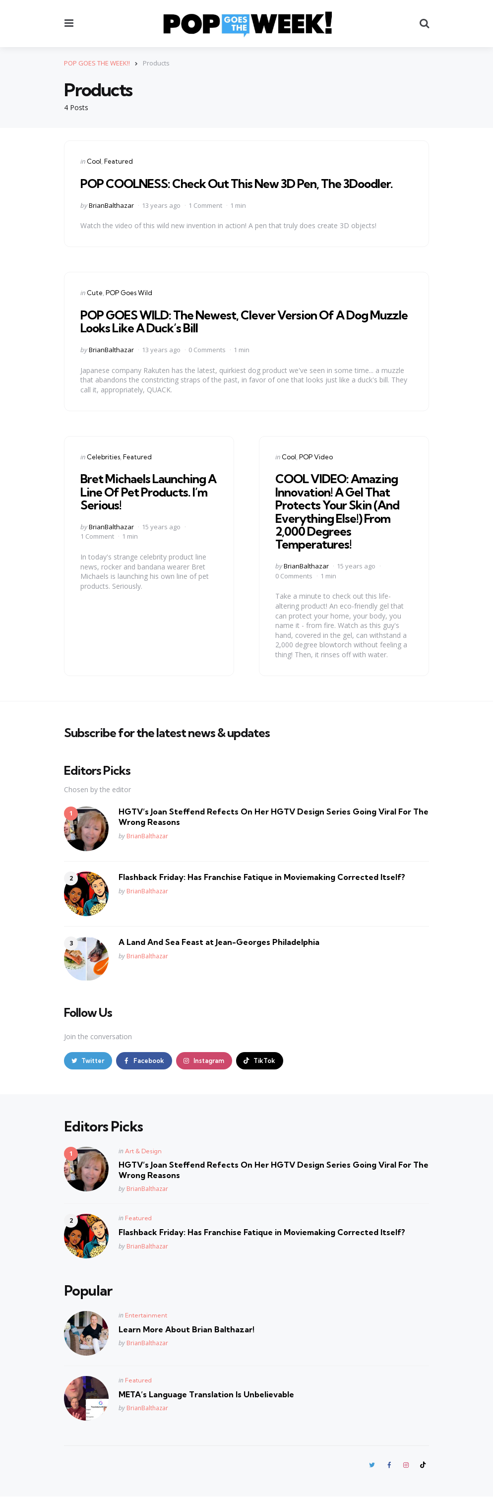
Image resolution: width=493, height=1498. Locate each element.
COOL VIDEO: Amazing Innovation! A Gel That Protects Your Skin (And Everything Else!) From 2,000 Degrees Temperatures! (337, 511)
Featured (118, 161)
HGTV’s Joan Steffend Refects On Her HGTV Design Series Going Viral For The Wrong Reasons (274, 817)
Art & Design (143, 1151)
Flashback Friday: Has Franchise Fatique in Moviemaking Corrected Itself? (262, 877)
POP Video (316, 456)
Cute (95, 293)
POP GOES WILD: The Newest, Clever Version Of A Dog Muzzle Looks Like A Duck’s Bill (244, 321)
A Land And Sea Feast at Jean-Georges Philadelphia (219, 942)
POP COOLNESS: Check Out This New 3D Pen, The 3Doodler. (236, 183)
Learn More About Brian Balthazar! (186, 1330)
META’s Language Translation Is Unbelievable (206, 1395)
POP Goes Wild (129, 293)
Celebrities (103, 456)
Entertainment (146, 1315)
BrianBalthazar (111, 204)
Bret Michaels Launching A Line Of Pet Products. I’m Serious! (148, 491)
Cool (94, 161)
